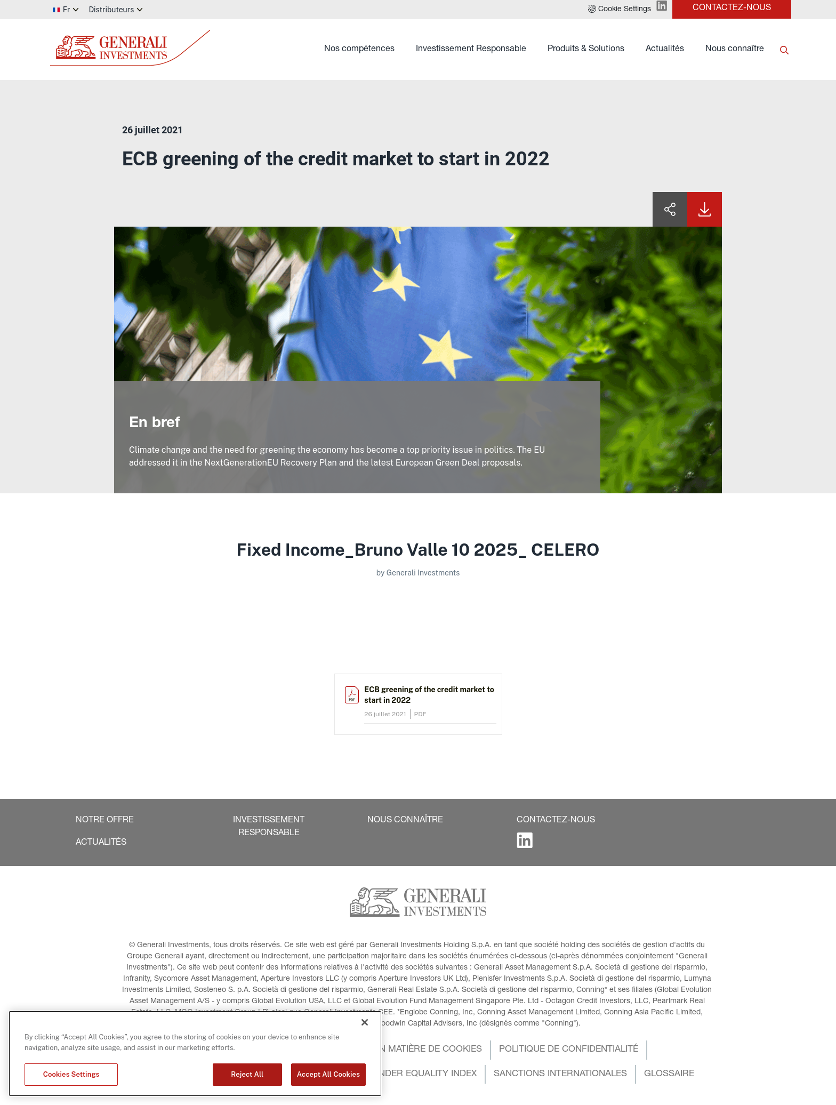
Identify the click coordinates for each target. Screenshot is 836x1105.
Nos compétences (359, 49)
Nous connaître (734, 49)
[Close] (364, 1022)
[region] (195, 1053)
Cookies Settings (71, 1074)
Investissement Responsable (471, 49)
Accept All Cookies (328, 1074)
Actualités (665, 49)
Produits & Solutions (586, 49)
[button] (619, 9)
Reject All (247, 1074)
